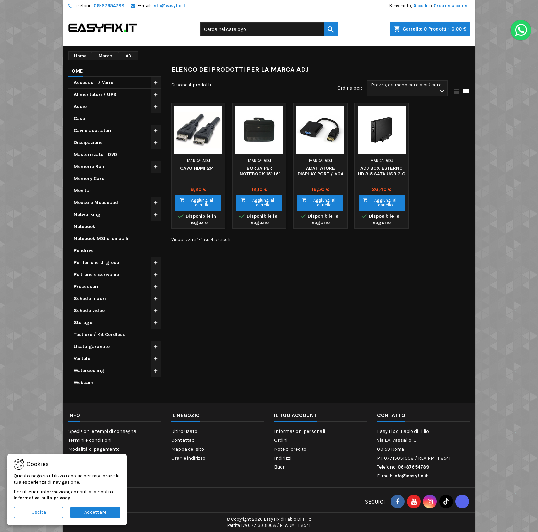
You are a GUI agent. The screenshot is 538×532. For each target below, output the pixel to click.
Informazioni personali (299, 431)
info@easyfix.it (168, 5)
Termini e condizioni (90, 440)
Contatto (391, 415)
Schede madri (90, 299)
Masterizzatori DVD (95, 154)
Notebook (84, 226)
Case (79, 118)
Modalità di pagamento (94, 449)
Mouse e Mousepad (96, 202)
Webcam (83, 383)
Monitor (82, 190)
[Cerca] (269, 29)
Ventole (82, 359)
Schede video (89, 311)
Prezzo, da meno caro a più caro (408, 89)
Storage (83, 323)
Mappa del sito (187, 449)
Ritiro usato (184, 431)
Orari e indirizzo (188, 458)
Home (75, 71)
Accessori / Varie (93, 82)
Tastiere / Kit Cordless (100, 335)
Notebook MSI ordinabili (101, 238)
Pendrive (84, 250)
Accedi (420, 5)
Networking (87, 214)
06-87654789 (109, 5)
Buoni (280, 467)
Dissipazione (88, 142)
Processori (86, 286)
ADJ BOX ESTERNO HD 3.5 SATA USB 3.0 (381, 171)
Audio (80, 106)
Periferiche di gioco (96, 262)
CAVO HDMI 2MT (198, 168)
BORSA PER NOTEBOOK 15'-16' (259, 171)
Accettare (95, 512)
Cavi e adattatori (93, 130)
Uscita (39, 512)
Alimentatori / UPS (95, 94)
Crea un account (451, 5)
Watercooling (89, 371)
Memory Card (89, 178)
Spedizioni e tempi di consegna (102, 431)
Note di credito (290, 449)
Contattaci (183, 440)
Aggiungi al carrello (196, 203)
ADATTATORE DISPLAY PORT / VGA (320, 171)
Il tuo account (295, 415)
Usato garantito (92, 347)
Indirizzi (282, 458)
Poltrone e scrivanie (96, 274)
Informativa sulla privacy (42, 498)
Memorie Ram (90, 166)
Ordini (281, 440)
